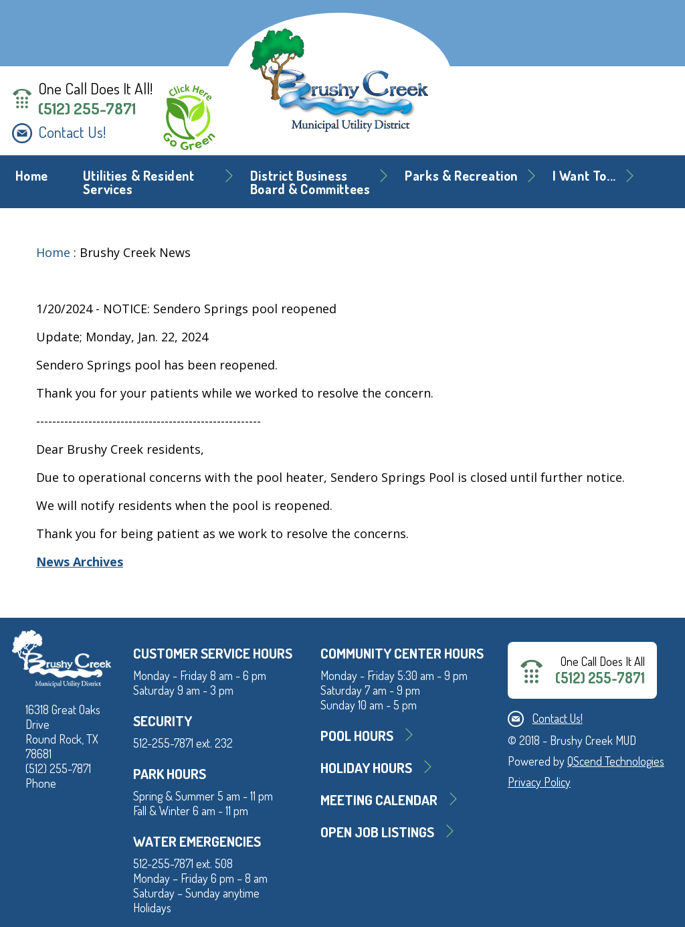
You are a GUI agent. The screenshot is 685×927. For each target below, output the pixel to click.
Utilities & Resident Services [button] (139, 182)
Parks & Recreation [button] (461, 175)
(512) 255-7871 (87, 108)
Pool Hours (356, 735)
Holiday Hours (366, 767)
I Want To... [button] (584, 175)
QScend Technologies (615, 761)
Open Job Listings (377, 832)
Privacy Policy (539, 781)
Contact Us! (72, 132)
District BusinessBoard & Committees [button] (310, 182)
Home (31, 175)
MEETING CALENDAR (378, 799)
